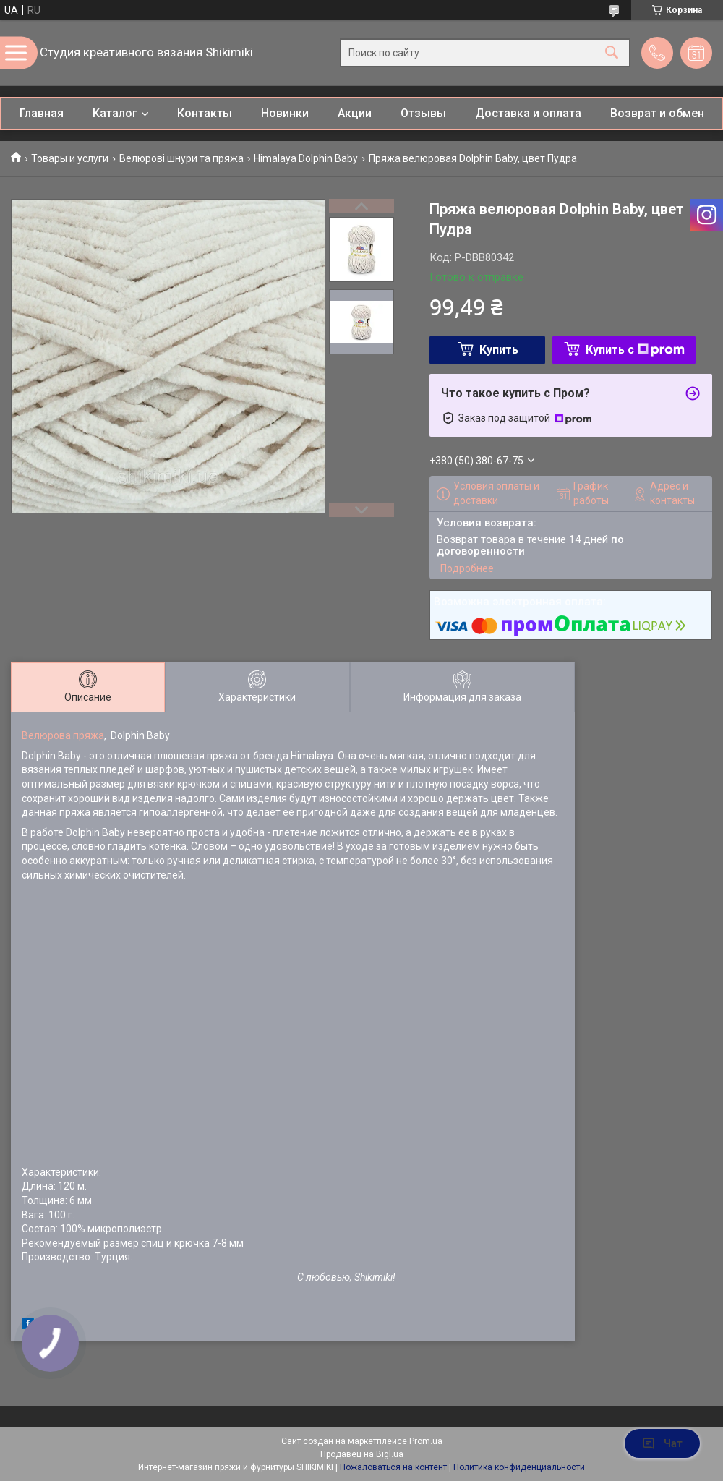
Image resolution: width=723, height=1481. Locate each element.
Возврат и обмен (657, 113)
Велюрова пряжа (63, 735)
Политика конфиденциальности (519, 1467)
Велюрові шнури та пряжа (181, 158)
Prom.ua (425, 1441)
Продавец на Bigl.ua (361, 1454)
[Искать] (611, 53)
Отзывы (423, 113)
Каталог (115, 113)
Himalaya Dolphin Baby (306, 158)
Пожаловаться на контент (393, 1467)
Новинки (285, 113)
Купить (498, 350)
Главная (42, 113)
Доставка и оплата (528, 113)
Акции (355, 113)
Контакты (204, 113)
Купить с (635, 350)
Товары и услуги (69, 158)
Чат (662, 1443)
